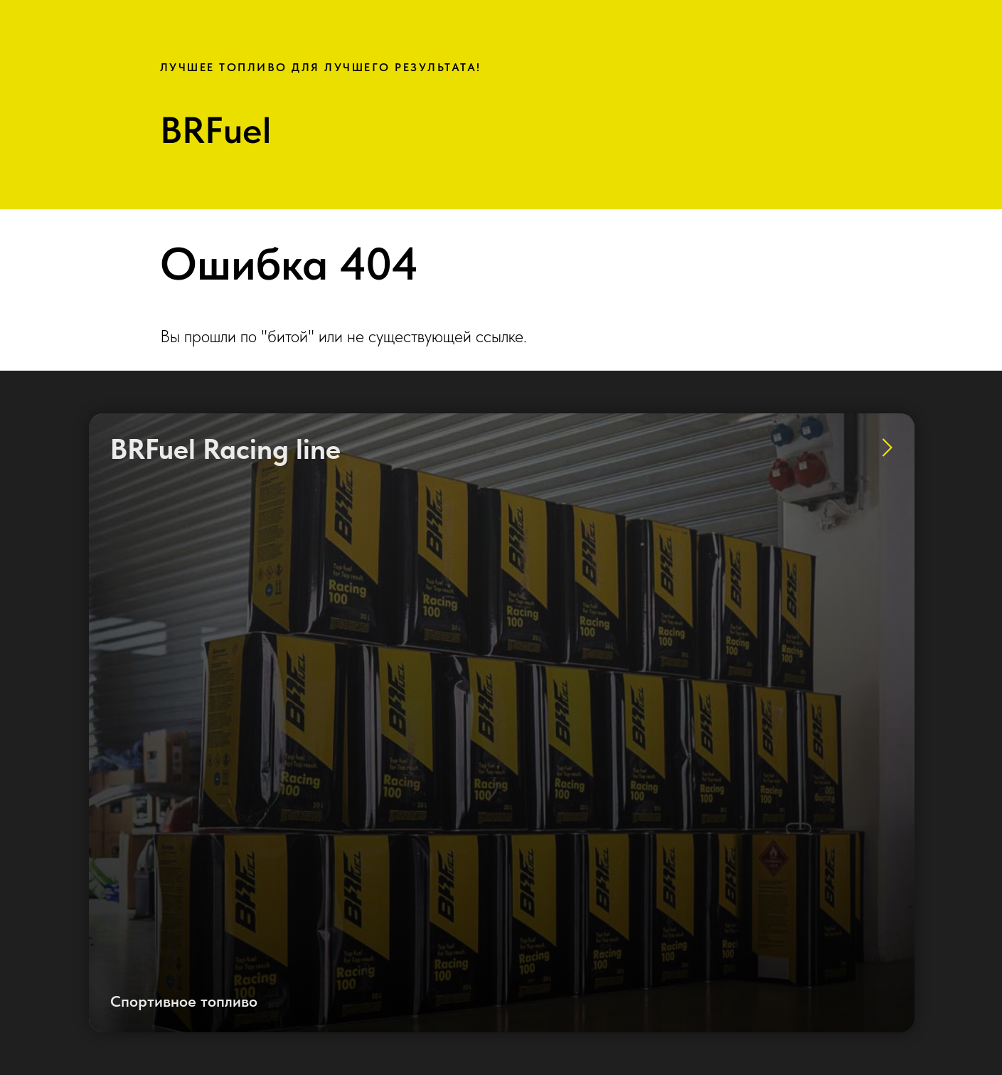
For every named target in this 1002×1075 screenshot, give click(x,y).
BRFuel (215, 130)
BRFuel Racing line (225, 449)
